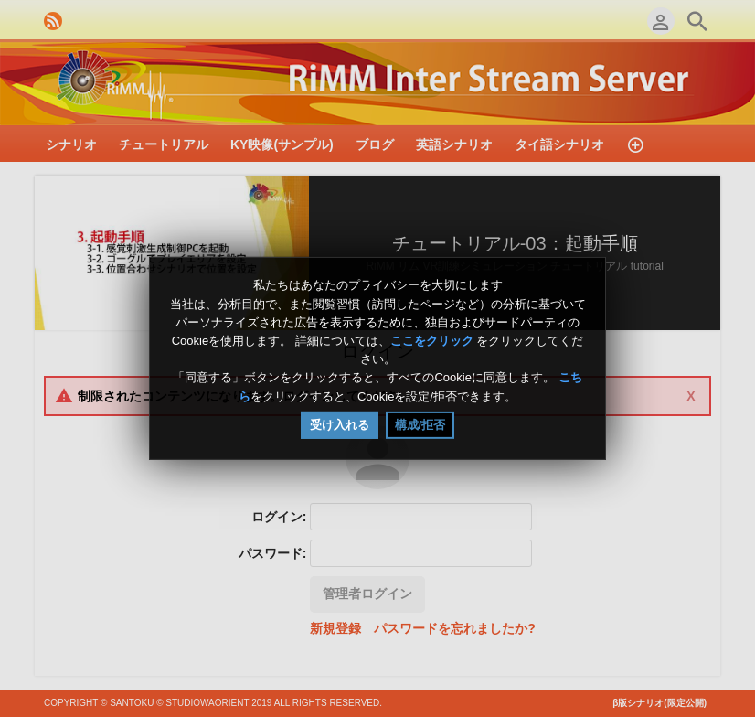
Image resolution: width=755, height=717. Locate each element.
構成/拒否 (420, 425)
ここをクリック (431, 341)
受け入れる (339, 425)
